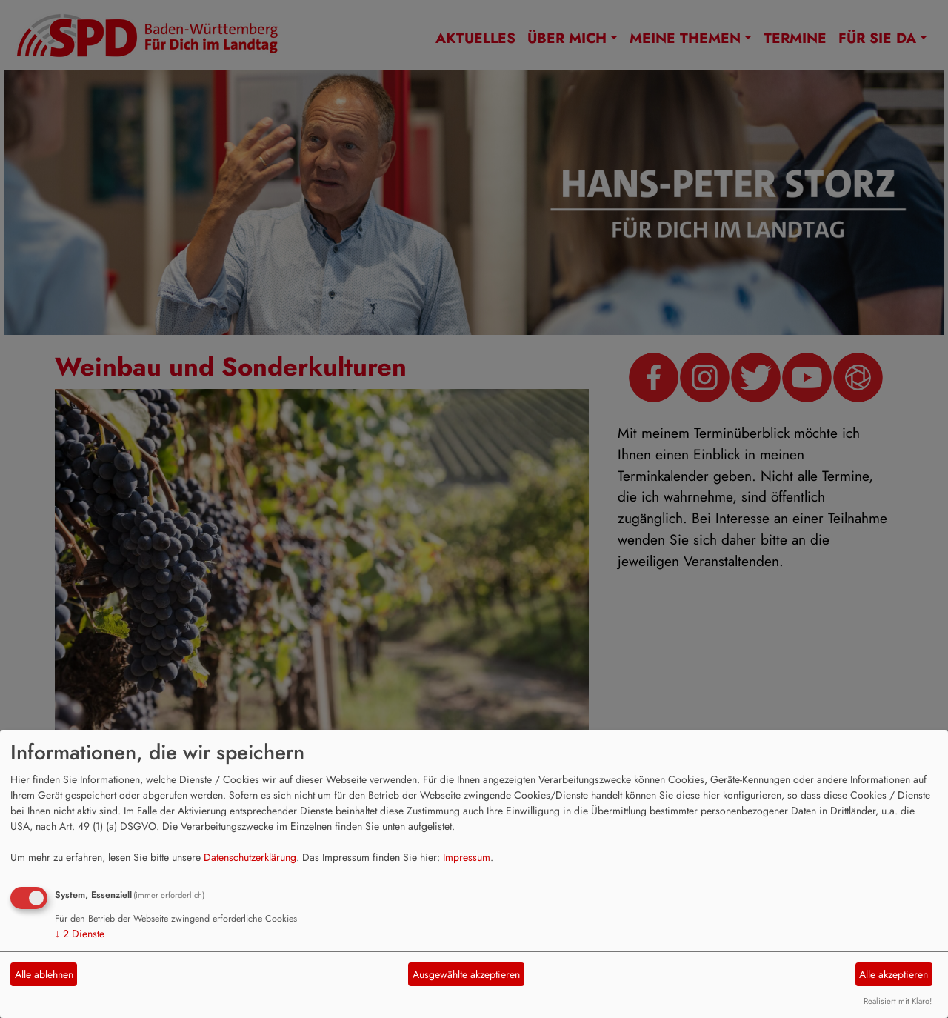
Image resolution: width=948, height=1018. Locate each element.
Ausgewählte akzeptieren (466, 974)
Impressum (466, 857)
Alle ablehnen (44, 974)
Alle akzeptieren (893, 974)
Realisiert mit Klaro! (898, 1001)
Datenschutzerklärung (250, 857)
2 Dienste (79, 933)
